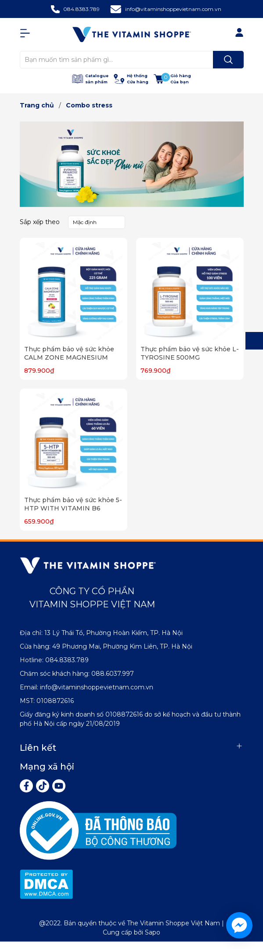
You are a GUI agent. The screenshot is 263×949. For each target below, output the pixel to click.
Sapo (152, 932)
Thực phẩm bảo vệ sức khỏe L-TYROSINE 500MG (190, 353)
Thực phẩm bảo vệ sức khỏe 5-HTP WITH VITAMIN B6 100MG (73, 508)
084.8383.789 (81, 9)
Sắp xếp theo (40, 222)
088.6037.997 (112, 674)
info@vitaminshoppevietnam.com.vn (173, 9)
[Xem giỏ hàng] (172, 79)
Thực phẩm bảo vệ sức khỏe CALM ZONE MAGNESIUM (69, 353)
